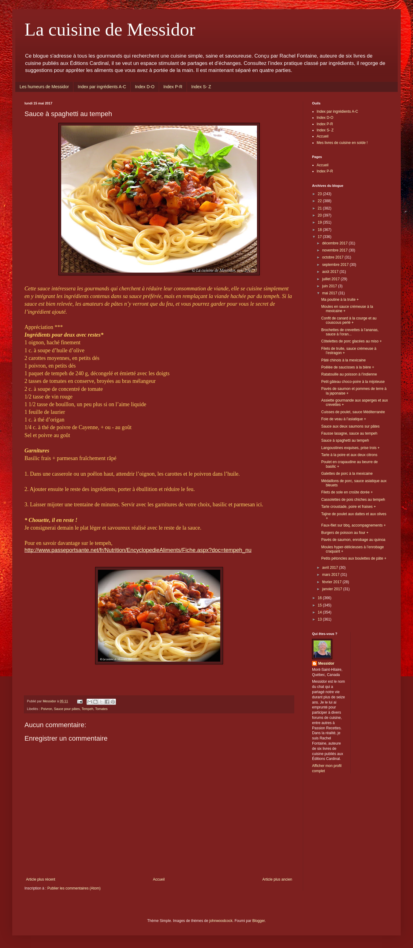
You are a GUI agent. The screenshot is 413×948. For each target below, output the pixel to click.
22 (320, 201)
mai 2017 (330, 293)
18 (320, 230)
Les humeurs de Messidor (44, 86)
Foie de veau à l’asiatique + (343, 419)
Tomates (101, 709)
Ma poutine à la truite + (340, 299)
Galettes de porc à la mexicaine (347, 473)
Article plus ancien (277, 879)
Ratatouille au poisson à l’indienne (349, 374)
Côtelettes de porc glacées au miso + (351, 341)
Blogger (258, 921)
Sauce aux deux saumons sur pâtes (350, 426)
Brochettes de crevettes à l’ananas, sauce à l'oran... (349, 332)
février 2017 (332, 582)
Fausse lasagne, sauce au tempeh (349, 433)
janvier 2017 (332, 589)
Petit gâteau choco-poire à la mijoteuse (353, 382)
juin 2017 (330, 286)
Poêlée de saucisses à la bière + (347, 367)
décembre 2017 (335, 243)
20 (320, 215)
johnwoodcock (221, 921)
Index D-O (144, 86)
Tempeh (87, 709)
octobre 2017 (333, 257)
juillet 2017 (331, 279)
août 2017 (331, 272)
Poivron (46, 709)
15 (320, 605)
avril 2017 (330, 567)
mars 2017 (331, 574)
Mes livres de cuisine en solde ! (342, 143)
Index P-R (172, 86)
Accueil (159, 879)
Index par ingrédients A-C (102, 86)
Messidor (326, 663)
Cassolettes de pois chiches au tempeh (353, 499)
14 (320, 612)
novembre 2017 (335, 250)
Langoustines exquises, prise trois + (350, 448)
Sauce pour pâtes (67, 709)
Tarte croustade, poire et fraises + (348, 506)
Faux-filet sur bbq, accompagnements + (353, 525)
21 (320, 208)
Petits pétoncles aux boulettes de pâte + (353, 558)
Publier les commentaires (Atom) (74, 888)
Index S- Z (201, 86)
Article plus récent (40, 879)
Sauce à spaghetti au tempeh (345, 440)
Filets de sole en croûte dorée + (347, 492)
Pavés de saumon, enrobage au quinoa (353, 540)
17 (320, 237)
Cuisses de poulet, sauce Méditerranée (353, 412)
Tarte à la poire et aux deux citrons (349, 455)
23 (320, 194)
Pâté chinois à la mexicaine (343, 360)
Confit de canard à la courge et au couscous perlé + (349, 320)
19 (320, 222)
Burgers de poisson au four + (344, 533)
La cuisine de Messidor (109, 29)
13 (320, 619)
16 (320, 598)
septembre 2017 (336, 264)
